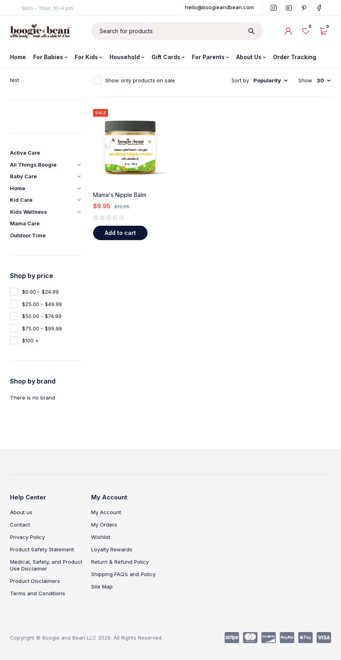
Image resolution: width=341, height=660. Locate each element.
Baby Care (23, 176)
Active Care (25, 152)
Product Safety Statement (42, 549)
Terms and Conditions (37, 593)
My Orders (104, 524)
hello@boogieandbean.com (219, 7)
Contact (20, 524)
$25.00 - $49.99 (42, 304)
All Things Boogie (33, 164)
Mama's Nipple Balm (119, 194)
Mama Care (25, 223)
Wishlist (100, 537)
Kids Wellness (28, 212)
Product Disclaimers (35, 581)
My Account (106, 512)
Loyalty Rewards (111, 549)
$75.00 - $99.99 (42, 328)
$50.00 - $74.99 (42, 316)
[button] (120, 233)
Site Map (102, 586)
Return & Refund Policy (120, 562)
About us (21, 512)
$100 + (30, 340)
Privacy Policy (27, 537)
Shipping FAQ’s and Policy (123, 574)
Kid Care (21, 200)
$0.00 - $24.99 (40, 291)
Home (17, 188)
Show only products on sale (140, 80)
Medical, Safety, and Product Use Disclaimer (46, 565)
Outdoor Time (28, 235)
